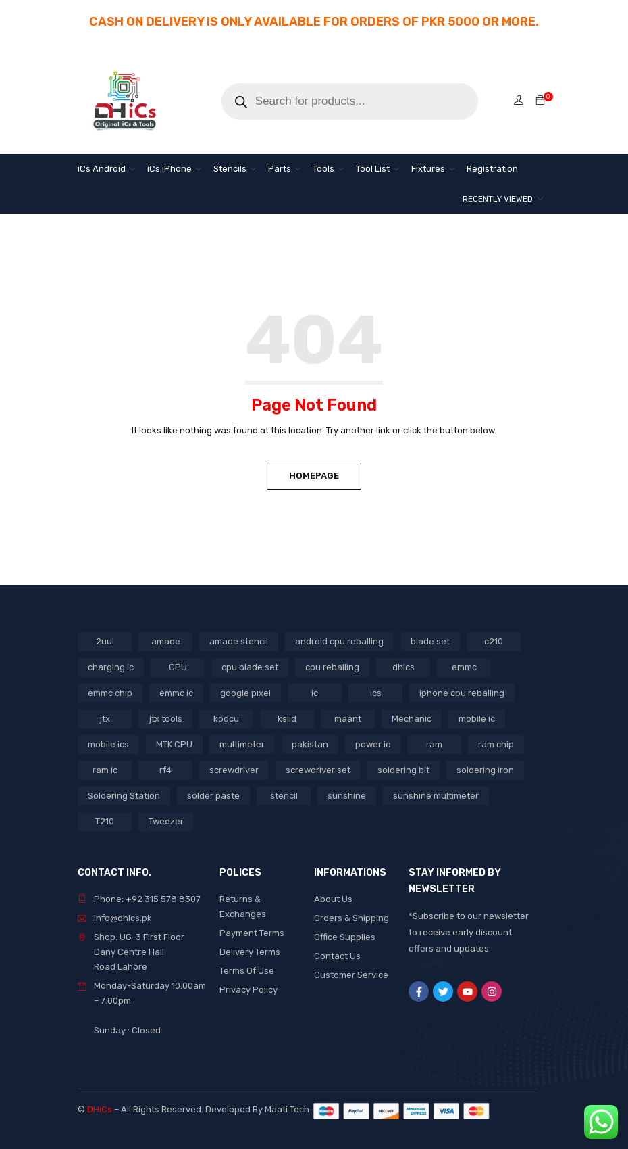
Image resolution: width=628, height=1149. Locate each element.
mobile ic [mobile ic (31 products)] (477, 718)
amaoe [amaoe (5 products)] (165, 641)
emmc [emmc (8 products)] (464, 667)
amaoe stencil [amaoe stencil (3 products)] (238, 641)
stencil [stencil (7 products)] (284, 796)
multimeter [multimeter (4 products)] (242, 744)
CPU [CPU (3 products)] (178, 667)
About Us (333, 899)
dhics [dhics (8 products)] (403, 667)
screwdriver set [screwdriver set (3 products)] (318, 770)
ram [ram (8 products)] (434, 744)
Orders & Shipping (351, 918)
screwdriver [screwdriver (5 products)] (234, 770)
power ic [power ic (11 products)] (372, 744)
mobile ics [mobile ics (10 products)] (108, 744)
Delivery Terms (249, 952)
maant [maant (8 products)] (347, 718)
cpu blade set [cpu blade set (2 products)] (249, 667)
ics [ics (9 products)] (376, 693)
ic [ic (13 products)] (314, 693)
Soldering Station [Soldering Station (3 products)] (124, 796)
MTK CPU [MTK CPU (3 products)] (174, 744)
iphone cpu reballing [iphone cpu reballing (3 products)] (461, 693)
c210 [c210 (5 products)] (493, 641)
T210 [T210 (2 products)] (104, 821)
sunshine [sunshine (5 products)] (347, 796)
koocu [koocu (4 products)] (226, 718)
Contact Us (337, 956)
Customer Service (351, 975)
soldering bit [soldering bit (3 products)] (403, 770)
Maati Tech (289, 1109)
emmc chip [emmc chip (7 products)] (110, 693)
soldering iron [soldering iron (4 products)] (485, 770)
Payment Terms (251, 933)
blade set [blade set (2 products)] (430, 641)
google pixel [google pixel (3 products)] (245, 693)
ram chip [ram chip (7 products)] (496, 744)
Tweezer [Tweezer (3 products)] (166, 821)
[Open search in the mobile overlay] (350, 101)
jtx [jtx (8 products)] (105, 718)
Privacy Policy (248, 990)
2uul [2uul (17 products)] (105, 641)
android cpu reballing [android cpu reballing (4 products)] (339, 641)
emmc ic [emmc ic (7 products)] (176, 693)
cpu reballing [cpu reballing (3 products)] (332, 667)
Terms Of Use (246, 971)
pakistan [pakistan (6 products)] (310, 744)
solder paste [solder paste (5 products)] (213, 796)
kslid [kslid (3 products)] (287, 718)
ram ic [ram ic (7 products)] (105, 770)
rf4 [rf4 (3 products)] (165, 770)
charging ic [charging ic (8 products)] (111, 667)
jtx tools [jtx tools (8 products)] (165, 718)
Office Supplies (344, 937)
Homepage (314, 476)
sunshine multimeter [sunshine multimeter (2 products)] (436, 796)
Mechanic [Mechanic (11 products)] (411, 718)
